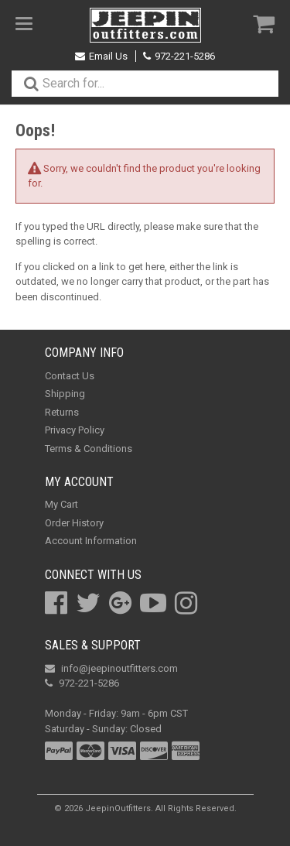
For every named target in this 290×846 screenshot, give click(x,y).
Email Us (101, 56)
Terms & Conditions (88, 448)
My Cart (61, 504)
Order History (74, 523)
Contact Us (69, 376)
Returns (62, 412)
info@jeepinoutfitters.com (111, 668)
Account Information (91, 540)
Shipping (65, 393)
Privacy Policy (74, 430)
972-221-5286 (179, 56)
